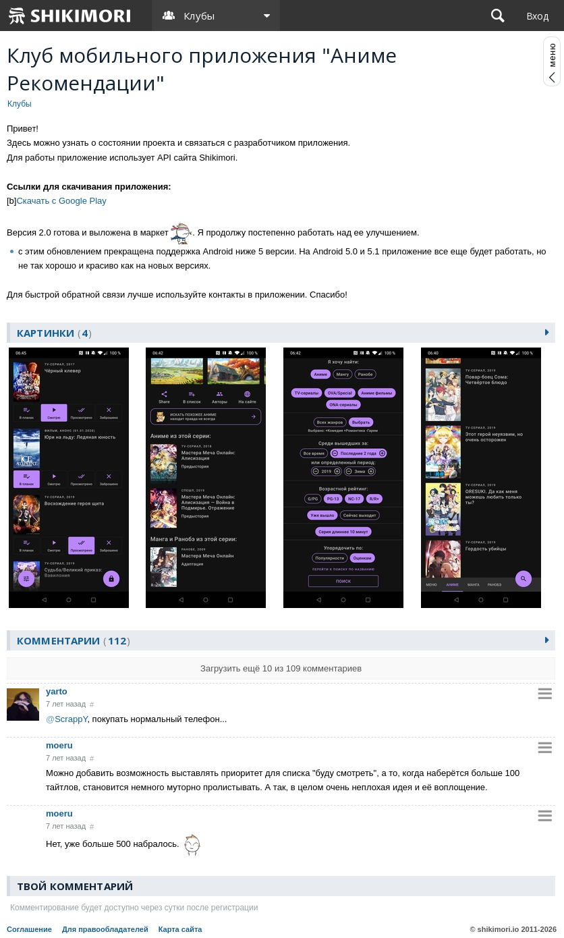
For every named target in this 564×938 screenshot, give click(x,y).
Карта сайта (180, 929)
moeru (59, 745)
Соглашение (29, 929)
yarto (56, 691)
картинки (54, 333)
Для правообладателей (105, 929)
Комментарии (73, 640)
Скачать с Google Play (61, 201)
